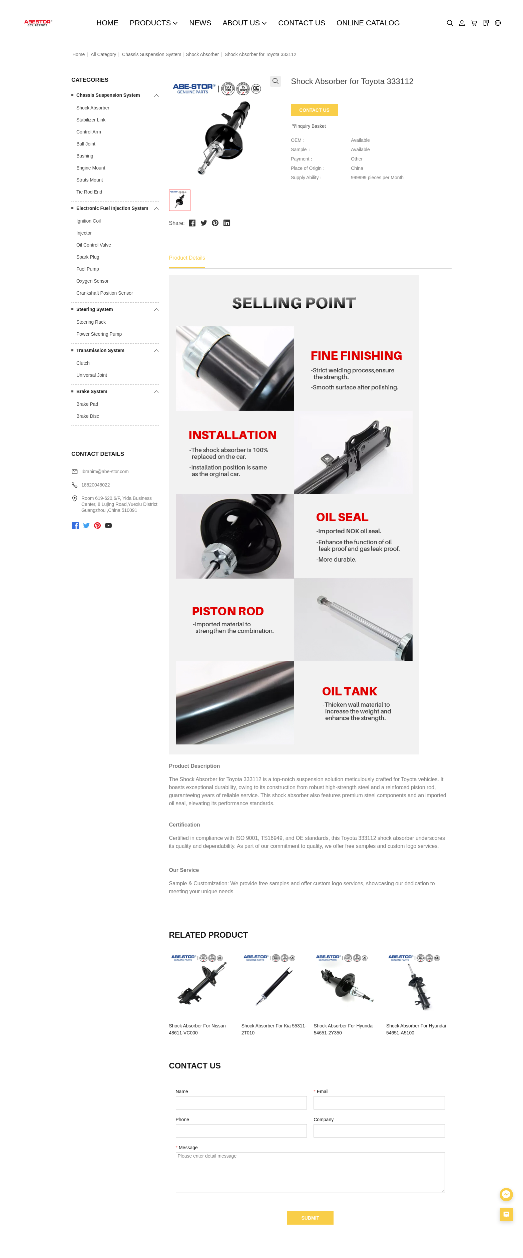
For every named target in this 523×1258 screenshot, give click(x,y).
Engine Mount (90, 168)
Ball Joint (85, 143)
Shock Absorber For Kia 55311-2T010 (274, 1029)
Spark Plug (87, 257)
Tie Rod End (89, 192)
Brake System (91, 391)
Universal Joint (91, 375)
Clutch (83, 363)
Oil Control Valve (93, 245)
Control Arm (88, 131)
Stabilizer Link (90, 119)
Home (78, 54)
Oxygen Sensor (92, 281)
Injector (84, 233)
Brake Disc (87, 416)
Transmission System (100, 350)
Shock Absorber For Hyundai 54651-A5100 (416, 1029)
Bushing (84, 156)
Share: (177, 223)
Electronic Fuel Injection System (112, 208)
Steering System (94, 309)
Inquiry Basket (308, 126)
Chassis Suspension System (151, 54)
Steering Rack (91, 322)
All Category (103, 54)
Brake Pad (87, 404)
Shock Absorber (202, 54)
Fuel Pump (87, 269)
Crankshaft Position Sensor (104, 293)
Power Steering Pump (99, 334)
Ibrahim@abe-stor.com (105, 471)
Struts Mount (89, 180)
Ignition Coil (88, 221)
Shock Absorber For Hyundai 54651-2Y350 (344, 1029)
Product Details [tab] (187, 258)
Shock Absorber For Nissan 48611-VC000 (197, 1029)
